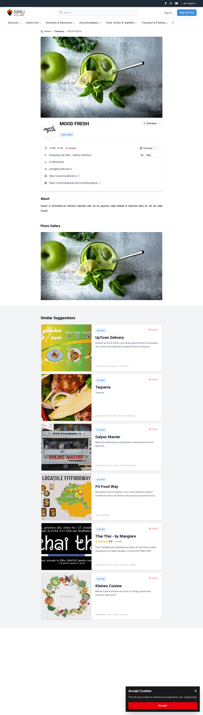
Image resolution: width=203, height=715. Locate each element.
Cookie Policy (190, 697)
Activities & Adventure (60, 22)
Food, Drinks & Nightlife (121, 22)
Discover (14, 22)
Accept (162, 705)
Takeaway (59, 31)
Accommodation (90, 22)
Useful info (33, 22)
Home (47, 31)
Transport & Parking (155, 22)
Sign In (168, 12)
